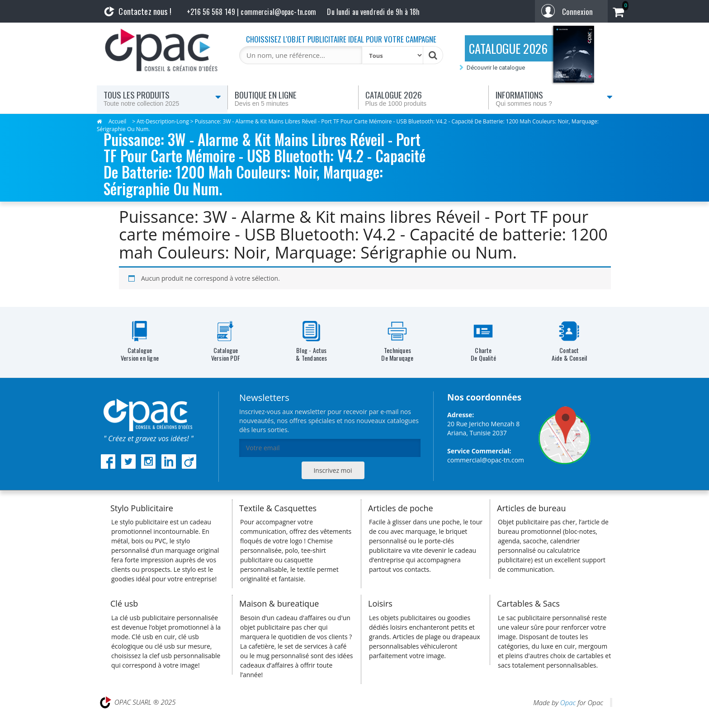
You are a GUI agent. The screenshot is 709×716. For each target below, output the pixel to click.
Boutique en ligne (293, 98)
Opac (568, 702)
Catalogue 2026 (423, 98)
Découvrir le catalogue (496, 67)
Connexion (577, 11)
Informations (554, 98)
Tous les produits (162, 98)
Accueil (117, 121)
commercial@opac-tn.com (485, 460)
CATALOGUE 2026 (508, 48)
